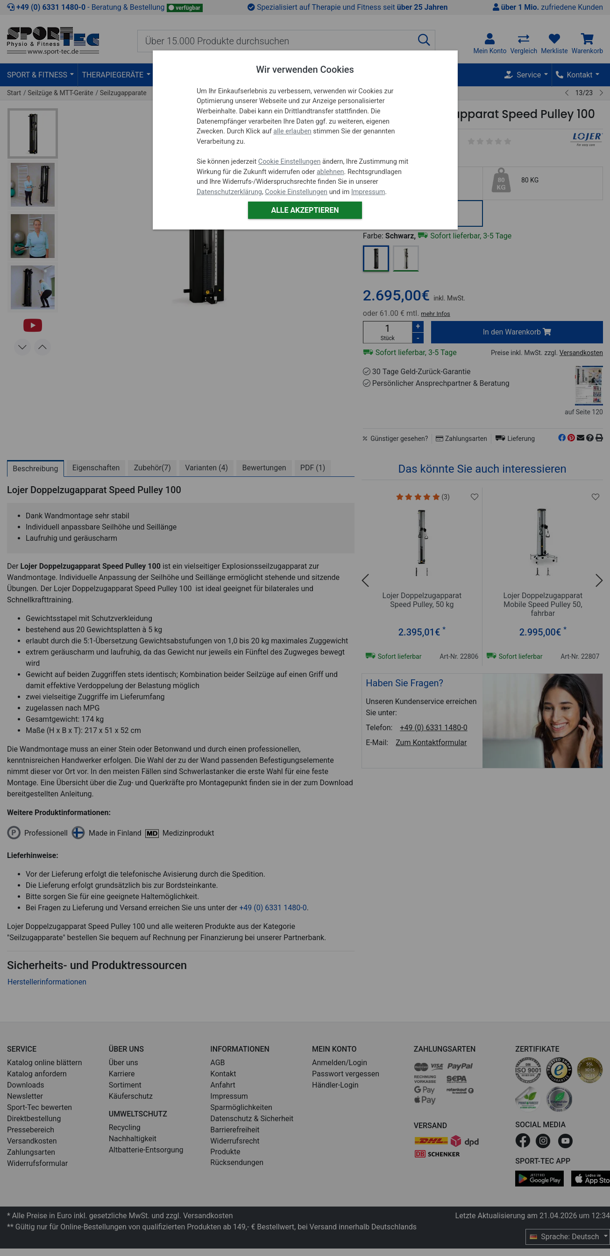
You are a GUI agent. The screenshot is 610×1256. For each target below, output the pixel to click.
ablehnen (330, 172)
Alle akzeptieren (305, 210)
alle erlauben (292, 131)
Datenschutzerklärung (229, 192)
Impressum (368, 192)
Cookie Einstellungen (289, 162)
